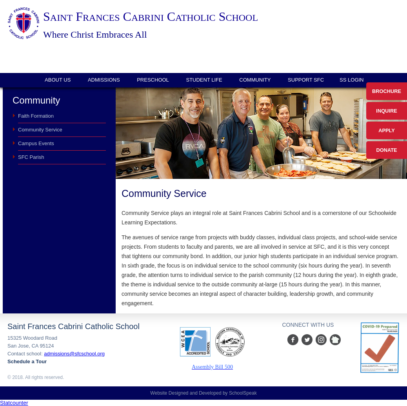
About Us (58, 80)
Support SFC (306, 80)
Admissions (104, 80)
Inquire (386, 111)
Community (255, 80)
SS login (351, 80)
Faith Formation (36, 116)
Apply (386, 130)
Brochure (386, 91)
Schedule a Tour (27, 361)
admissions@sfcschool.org (74, 354)
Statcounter (14, 403)
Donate (386, 150)
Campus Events (36, 143)
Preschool (153, 80)
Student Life (204, 80)
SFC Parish (31, 157)
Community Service (40, 130)
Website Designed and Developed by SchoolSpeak (203, 393)
